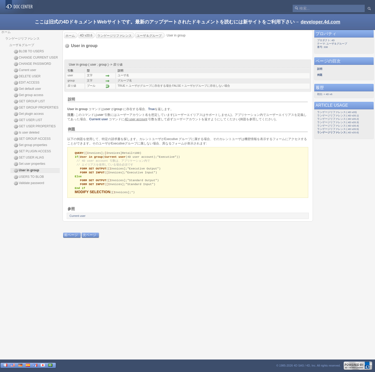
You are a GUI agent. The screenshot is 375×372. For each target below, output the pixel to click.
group (118, 109)
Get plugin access (29, 114)
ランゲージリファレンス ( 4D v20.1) (338, 115)
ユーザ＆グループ (21, 45)
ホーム (6, 32)
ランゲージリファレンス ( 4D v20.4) (338, 125)
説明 (71, 99)
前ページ (71, 237)
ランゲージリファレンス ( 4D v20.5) (338, 129)
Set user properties (29, 164)
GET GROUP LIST (29, 101)
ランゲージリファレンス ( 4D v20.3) (338, 122)
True (151, 109)
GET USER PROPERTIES (35, 126)
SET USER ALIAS (29, 158)
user (107, 109)
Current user (25, 70)
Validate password (29, 183)
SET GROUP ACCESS (32, 139)
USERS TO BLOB (29, 177)
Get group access (28, 95)
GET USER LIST (28, 120)
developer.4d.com (320, 21)
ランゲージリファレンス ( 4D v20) (337, 112)
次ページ (89, 237)
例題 (71, 129)
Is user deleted (26, 133)
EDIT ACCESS (26, 83)
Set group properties (30, 145)
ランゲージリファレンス (22, 38)
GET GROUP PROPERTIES (36, 108)
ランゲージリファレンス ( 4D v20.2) (338, 118)
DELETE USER (27, 76)
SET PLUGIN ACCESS (32, 151)
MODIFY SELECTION (92, 195)
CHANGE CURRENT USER (36, 58)
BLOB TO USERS (29, 51)
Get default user (27, 89)
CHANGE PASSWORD (32, 64)
